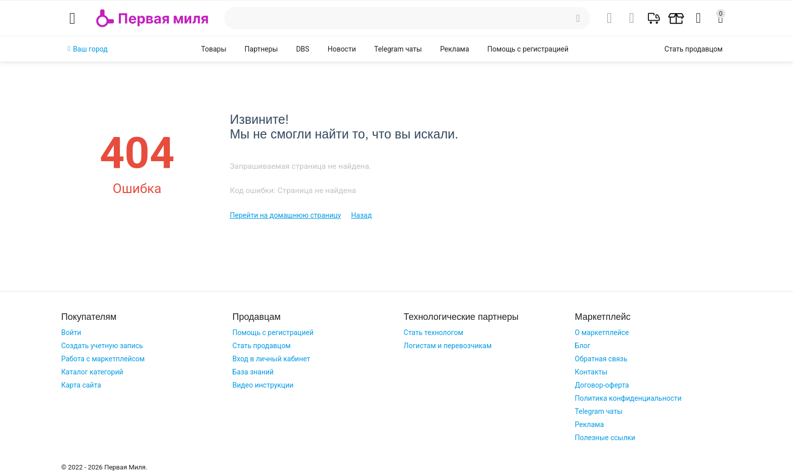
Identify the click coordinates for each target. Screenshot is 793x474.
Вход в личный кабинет (272, 359)
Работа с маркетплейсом (103, 359)
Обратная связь (601, 359)
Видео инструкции (263, 385)
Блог (583, 346)
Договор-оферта (602, 385)
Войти (71, 332)
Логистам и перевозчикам (448, 346)
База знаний (253, 372)
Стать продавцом (262, 346)
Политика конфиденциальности (628, 398)
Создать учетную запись (102, 346)
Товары (214, 49)
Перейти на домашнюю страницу (285, 215)
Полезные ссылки (605, 438)
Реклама (454, 49)
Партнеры (261, 49)
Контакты (591, 372)
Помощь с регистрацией (528, 49)
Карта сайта (81, 385)
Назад (361, 215)
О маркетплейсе (602, 332)
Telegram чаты (398, 49)
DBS (302, 49)
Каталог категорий (92, 372)
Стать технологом (433, 332)
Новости (342, 49)
